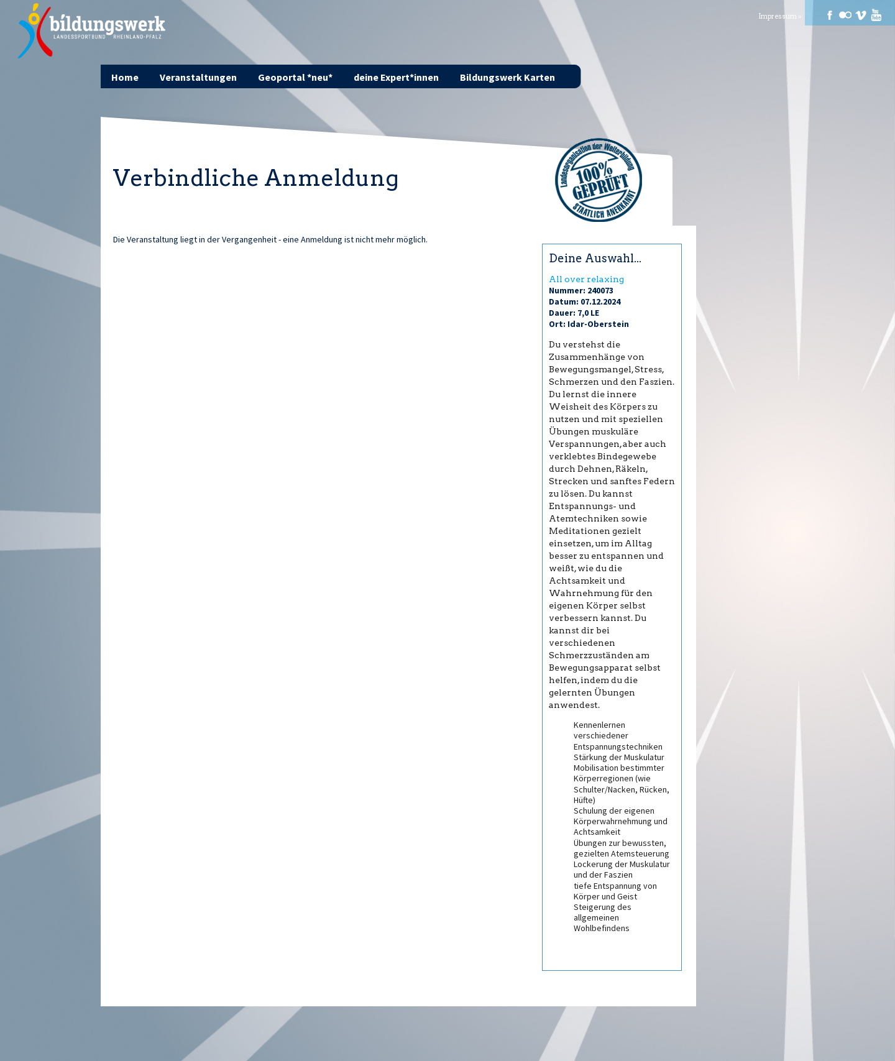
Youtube (876, 15)
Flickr (845, 15)
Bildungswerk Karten (507, 77)
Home (125, 77)
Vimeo (861, 15)
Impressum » (780, 16)
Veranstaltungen (198, 77)
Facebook (830, 15)
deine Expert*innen (396, 77)
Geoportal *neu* (295, 77)
